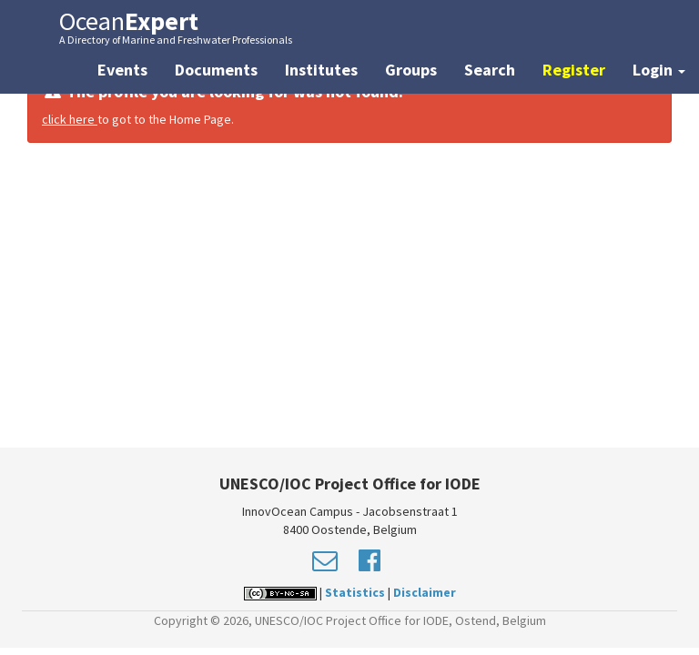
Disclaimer (424, 592)
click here (69, 119)
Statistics (355, 592)
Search (489, 69)
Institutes (321, 69)
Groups (411, 69)
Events (122, 69)
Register (573, 69)
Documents (216, 69)
